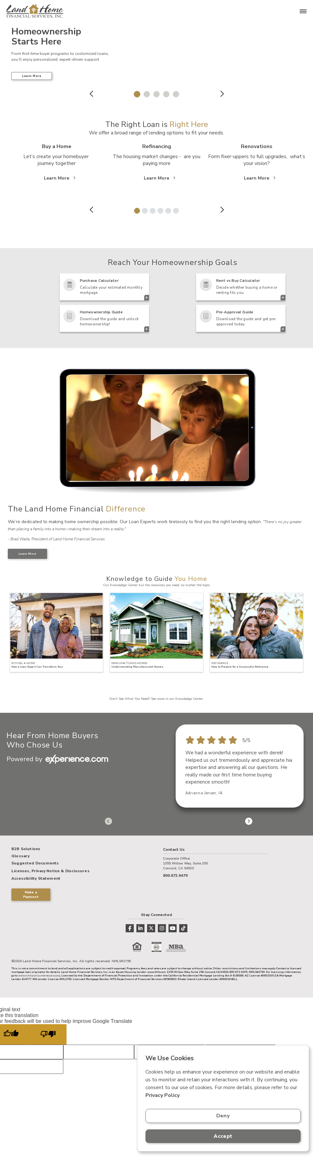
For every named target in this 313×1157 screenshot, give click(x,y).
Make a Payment (31, 894)
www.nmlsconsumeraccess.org (39, 975)
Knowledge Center (189, 699)
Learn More (31, 76)
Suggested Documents (35, 863)
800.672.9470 (175, 875)
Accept (223, 1136)
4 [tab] (164, 92)
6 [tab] (174, 209)
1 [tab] (135, 92)
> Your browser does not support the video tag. (156, 428)
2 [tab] (145, 92)
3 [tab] (154, 92)
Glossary (20, 856)
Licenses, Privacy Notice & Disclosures (50, 871)
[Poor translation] (48, 1034)
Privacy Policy (162, 1095)
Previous (92, 94)
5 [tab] (174, 92)
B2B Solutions (25, 849)
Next (222, 94)
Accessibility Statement (35, 878)
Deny (223, 1115)
